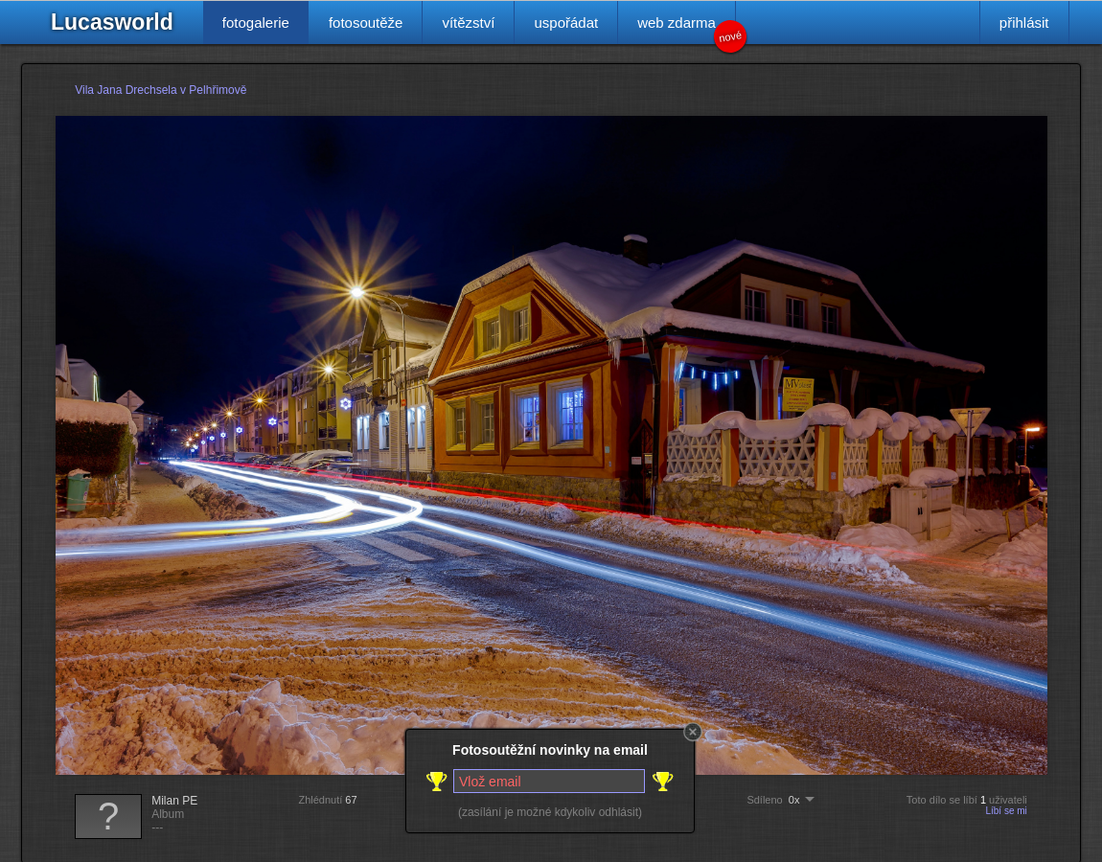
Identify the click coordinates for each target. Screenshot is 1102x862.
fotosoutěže (366, 22)
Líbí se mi (1005, 810)
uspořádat (566, 22)
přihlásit (1024, 22)
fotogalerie (255, 22)
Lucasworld (112, 22)
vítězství (468, 22)
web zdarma (686, 29)
